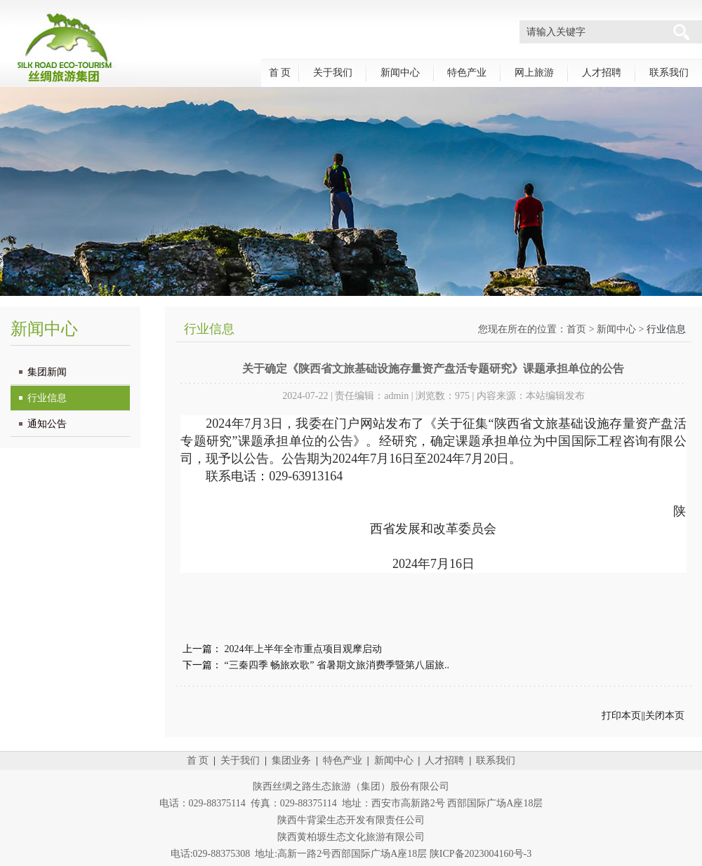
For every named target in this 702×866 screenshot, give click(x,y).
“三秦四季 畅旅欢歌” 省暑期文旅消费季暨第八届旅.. (337, 665)
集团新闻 (47, 372)
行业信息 (47, 398)
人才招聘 (601, 72)
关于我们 (332, 72)
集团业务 (291, 760)
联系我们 (669, 72)
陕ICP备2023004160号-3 (480, 853)
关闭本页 (664, 715)
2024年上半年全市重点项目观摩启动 (303, 649)
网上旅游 (534, 72)
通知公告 (47, 424)
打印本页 (621, 715)
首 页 (280, 72)
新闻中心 (400, 72)
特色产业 (466, 72)
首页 (576, 329)
